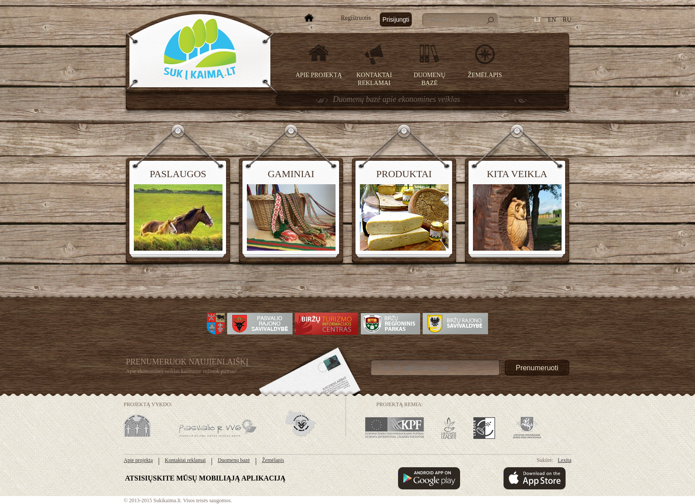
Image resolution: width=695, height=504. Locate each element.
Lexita (564, 460)
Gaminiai (291, 173)
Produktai (404, 173)
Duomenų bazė (234, 460)
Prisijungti (396, 19)
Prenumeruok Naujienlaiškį (187, 361)
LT (537, 19)
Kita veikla (517, 173)
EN (552, 19)
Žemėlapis (485, 75)
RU (567, 19)
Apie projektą (319, 75)
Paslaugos (178, 173)
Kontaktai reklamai (185, 460)
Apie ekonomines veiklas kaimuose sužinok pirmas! (181, 371)
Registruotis (356, 18)
